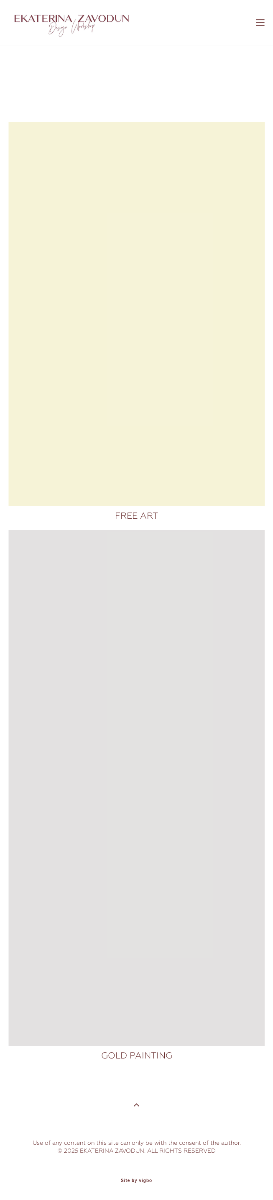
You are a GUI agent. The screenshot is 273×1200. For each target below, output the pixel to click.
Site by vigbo (136, 1181)
